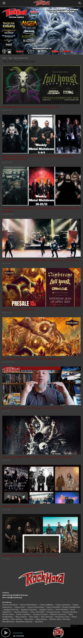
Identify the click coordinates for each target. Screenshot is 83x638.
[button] (4, 3)
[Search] (80, 3)
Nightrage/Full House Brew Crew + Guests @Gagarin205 (32, 358)
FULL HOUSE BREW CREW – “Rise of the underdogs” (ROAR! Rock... (38, 457)
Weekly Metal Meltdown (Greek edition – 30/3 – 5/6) (30, 555)
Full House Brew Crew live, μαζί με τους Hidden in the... (31, 107)
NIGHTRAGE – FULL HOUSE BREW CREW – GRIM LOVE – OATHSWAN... (41, 260)
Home (4, 58)
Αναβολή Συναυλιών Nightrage (18, 309)
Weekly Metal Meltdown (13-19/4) (20, 506)
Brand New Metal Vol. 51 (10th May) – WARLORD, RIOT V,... (33, 408)
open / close (74, 626)
